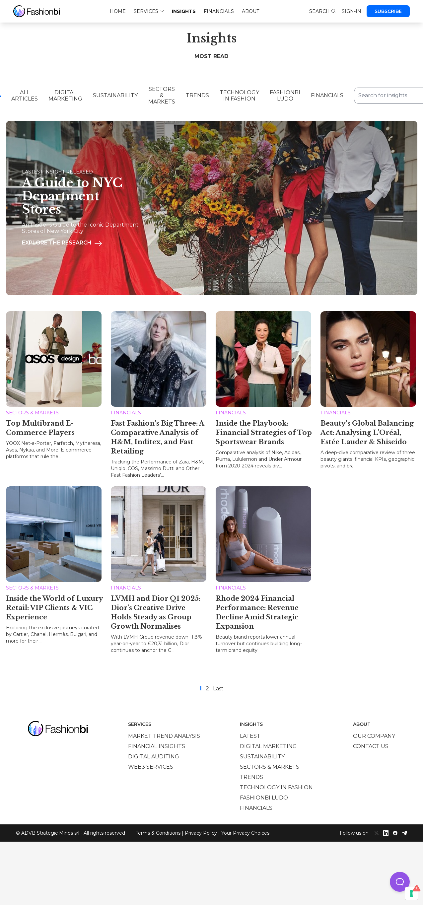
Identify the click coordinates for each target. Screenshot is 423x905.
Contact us (370, 746)
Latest (250, 736)
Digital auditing (153, 756)
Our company (374, 736)
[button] (400, 882)
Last (218, 688)
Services (149, 11)
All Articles (24, 95)
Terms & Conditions (158, 833)
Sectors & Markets (161, 95)
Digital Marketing (65, 95)
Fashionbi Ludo (285, 95)
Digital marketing (268, 746)
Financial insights (156, 746)
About (250, 11)
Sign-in (351, 11)
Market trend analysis (164, 736)
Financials (219, 11)
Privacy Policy (201, 833)
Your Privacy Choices (245, 833)
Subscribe (388, 11)
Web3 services (150, 767)
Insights (184, 11)
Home (118, 11)
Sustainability (115, 95)
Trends (197, 95)
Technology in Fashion (239, 95)
